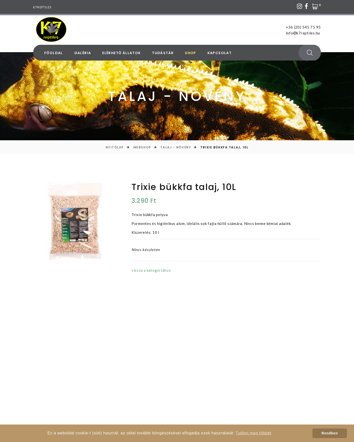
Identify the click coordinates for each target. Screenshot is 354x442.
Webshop (142, 147)
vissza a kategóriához (151, 270)
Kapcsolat (219, 53)
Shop (190, 53)
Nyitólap (115, 147)
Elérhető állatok (121, 53)
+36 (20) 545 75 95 (303, 27)
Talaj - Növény (175, 147)
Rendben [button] (330, 433)
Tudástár (163, 53)
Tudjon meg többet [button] (253, 433)
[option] (74, 222)
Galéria (82, 53)
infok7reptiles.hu (303, 33)
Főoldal (53, 53)
